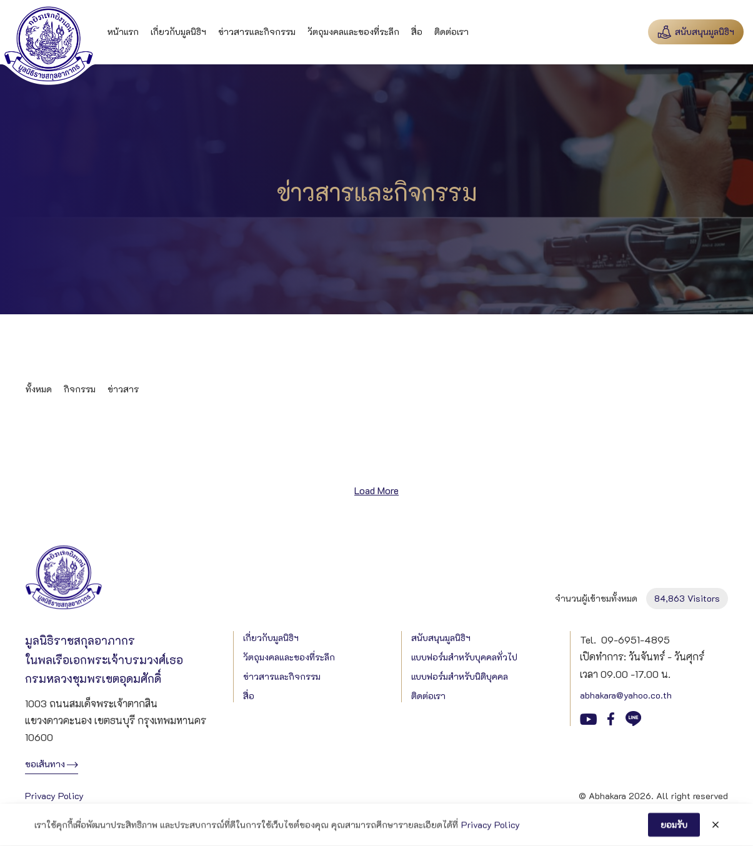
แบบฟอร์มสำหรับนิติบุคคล (459, 676)
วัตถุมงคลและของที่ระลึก (353, 31)
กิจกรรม (80, 389)
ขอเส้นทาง (45, 764)
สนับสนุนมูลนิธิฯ (441, 638)
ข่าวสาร (123, 389)
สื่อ (416, 31)
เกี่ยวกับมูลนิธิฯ (178, 31)
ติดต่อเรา (451, 31)
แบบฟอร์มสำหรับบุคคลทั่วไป (464, 657)
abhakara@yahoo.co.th (626, 695)
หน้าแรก (123, 31)
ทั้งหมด (39, 389)
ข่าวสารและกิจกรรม (257, 31)
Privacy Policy (54, 796)
